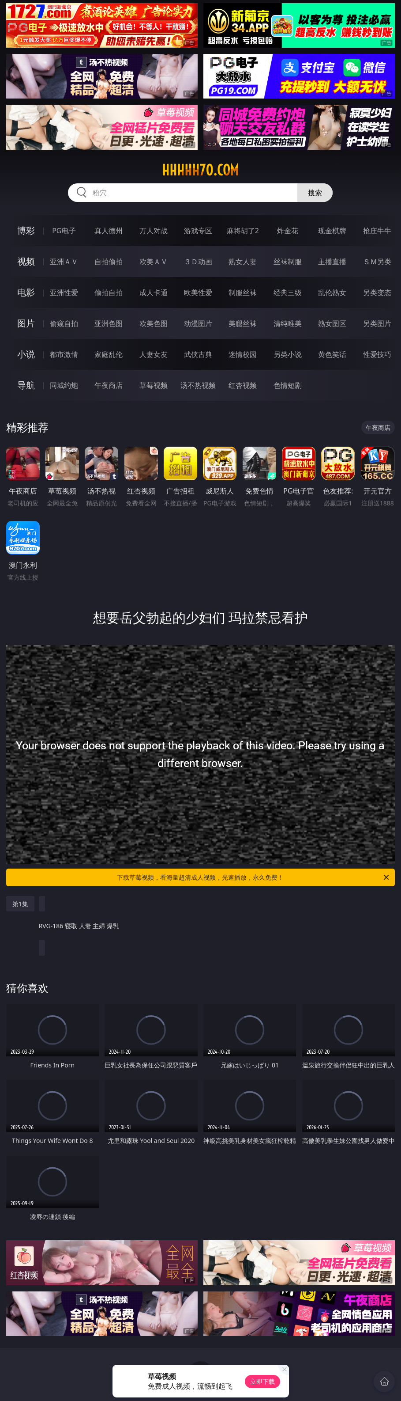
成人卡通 (153, 292)
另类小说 (288, 354)
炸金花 (287, 230)
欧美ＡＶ (153, 261)
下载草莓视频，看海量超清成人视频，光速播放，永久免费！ (253, 877)
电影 (26, 292)
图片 (26, 323)
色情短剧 (288, 385)
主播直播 (332, 261)
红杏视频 (243, 385)
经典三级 (288, 292)
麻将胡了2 (243, 230)
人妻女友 (153, 354)
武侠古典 (198, 354)
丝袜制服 (288, 261)
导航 (26, 385)
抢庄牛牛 (377, 230)
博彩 (26, 230)
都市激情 (64, 354)
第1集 (20, 904)
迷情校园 (243, 354)
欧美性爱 (198, 292)
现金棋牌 (332, 230)
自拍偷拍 (108, 261)
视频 (26, 261)
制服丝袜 (243, 292)
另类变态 (377, 292)
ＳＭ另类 (377, 261)
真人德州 (108, 230)
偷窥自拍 (64, 323)
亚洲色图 (108, 323)
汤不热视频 (198, 385)
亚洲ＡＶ (64, 261)
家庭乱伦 (108, 354)
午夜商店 (108, 385)
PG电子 (63, 230)
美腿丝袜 (243, 323)
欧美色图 (153, 323)
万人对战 (153, 230)
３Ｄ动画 (198, 261)
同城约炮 (64, 385)
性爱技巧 (377, 354)
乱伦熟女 (332, 292)
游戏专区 (198, 230)
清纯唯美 (288, 323)
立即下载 (262, 1381)
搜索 (315, 192)
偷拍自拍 (108, 292)
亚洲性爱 (64, 292)
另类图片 (377, 323)
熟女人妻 (243, 261)
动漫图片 (198, 323)
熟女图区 (332, 323)
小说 (26, 354)
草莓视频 (153, 385)
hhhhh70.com (200, 170)
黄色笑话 (332, 354)
